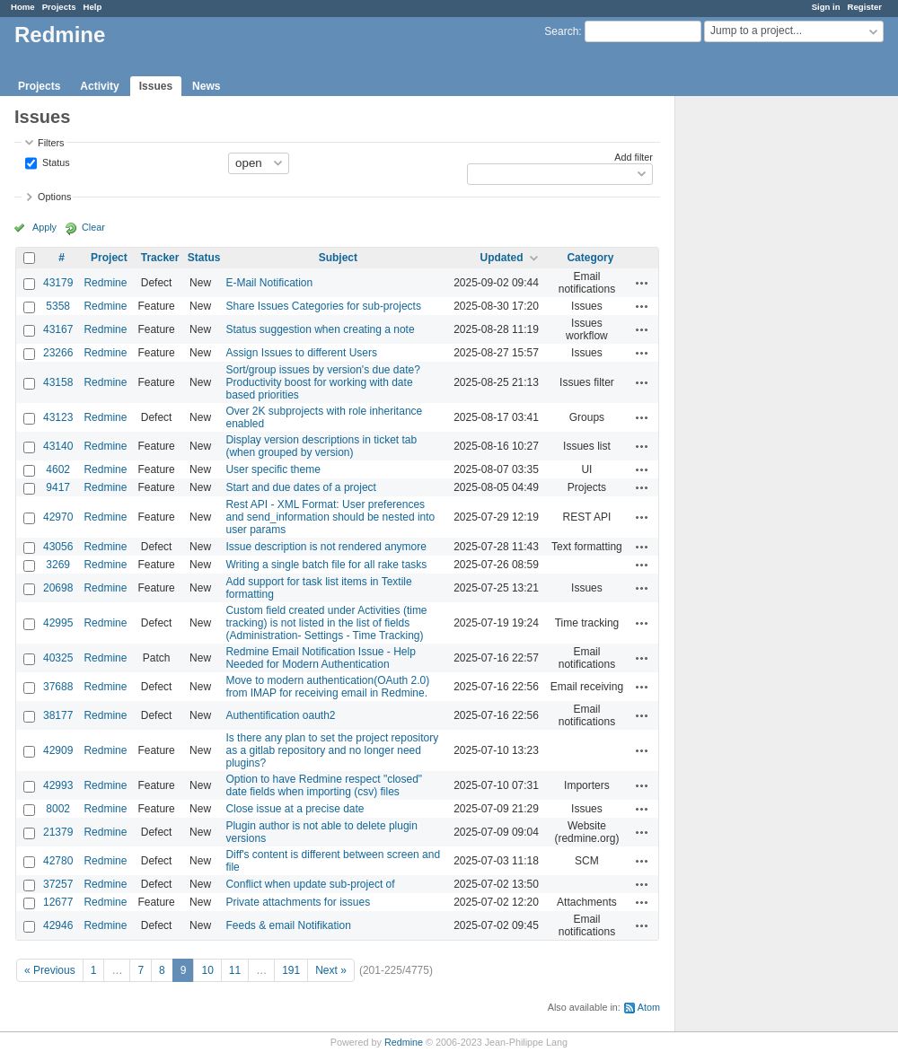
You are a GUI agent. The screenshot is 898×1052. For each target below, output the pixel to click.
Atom (649, 1007)
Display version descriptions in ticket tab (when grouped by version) (321, 446)
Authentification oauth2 (280, 715)
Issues (155, 86)
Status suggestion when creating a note (319, 329)
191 (291, 970)
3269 (58, 564)
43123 (58, 417)
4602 (58, 469)
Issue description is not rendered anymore (325, 546)
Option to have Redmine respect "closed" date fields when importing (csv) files (323, 785)
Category (590, 257)
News (206, 86)
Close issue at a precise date (294, 808)
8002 (58, 808)
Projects (59, 7)
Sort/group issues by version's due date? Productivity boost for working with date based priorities (322, 382)
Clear (93, 227)
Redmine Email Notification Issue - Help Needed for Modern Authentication (320, 658)
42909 (58, 750)
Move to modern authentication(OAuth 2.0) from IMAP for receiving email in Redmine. (327, 686)
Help (93, 7)
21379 (58, 832)
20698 (58, 588)
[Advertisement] (765, 378)
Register (865, 7)
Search (561, 31)
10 (207, 970)
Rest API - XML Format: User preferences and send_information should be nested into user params (330, 517)
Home (23, 7)
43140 (58, 446)
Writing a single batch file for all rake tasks (326, 564)
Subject (338, 257)
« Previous (49, 970)
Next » (331, 970)
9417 (58, 487)
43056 (58, 546)
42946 (58, 925)
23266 (58, 352)
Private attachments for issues (297, 902)
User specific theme (272, 469)
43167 (58, 329)
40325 (58, 658)
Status (55, 161)
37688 (58, 686)
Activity (99, 86)
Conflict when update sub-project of (309, 884)
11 (235, 970)
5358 (58, 306)
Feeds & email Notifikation (287, 925)
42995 (58, 623)
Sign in (826, 7)
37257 (58, 884)
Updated (502, 257)
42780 (58, 861)
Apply (44, 227)
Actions (642, 283)
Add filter (633, 157)
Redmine (105, 282)
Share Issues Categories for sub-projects (322, 306)
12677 (58, 902)
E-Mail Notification (269, 282)
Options (54, 196)
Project (109, 257)
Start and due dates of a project (300, 487)
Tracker (160, 257)
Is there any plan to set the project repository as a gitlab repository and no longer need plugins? (331, 750)
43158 (58, 382)
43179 (58, 282)
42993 (58, 785)
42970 (58, 517)
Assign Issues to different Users (301, 352)
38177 (58, 715)
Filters (51, 142)
